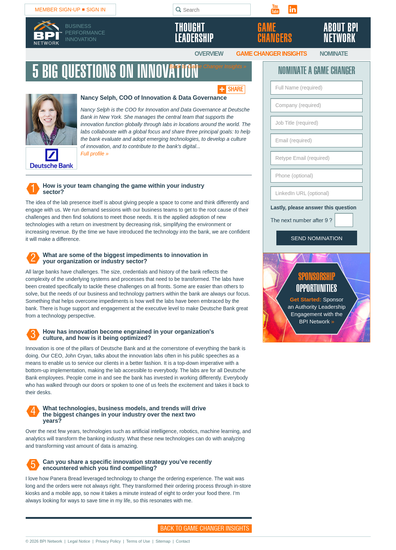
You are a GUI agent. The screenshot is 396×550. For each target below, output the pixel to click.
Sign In (96, 9)
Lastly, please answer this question (313, 207)
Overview (209, 54)
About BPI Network (341, 33)
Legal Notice (79, 541)
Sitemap (163, 541)
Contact (183, 541)
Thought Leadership (194, 33)
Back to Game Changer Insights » (207, 66)
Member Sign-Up (57, 9)
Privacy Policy (108, 541)
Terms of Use (138, 541)
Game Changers (275, 33)
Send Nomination (317, 238)
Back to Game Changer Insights (204, 528)
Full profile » (95, 154)
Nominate (334, 54)
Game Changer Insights (272, 54)
